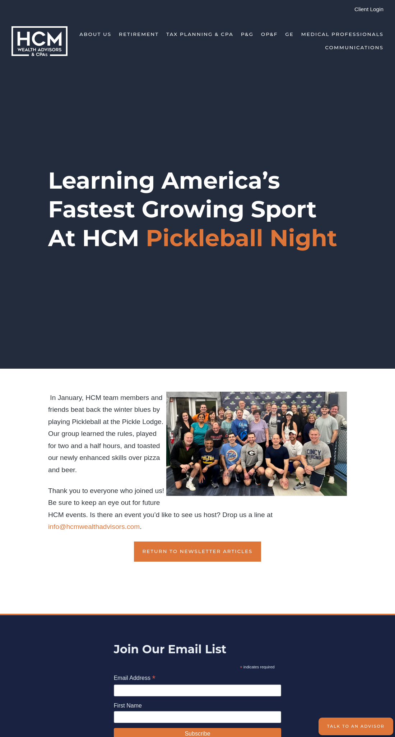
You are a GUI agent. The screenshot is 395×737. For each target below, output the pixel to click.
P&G (247, 34)
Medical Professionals (342, 34)
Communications (354, 47)
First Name (128, 706)
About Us (95, 34)
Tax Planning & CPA (199, 34)
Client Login (369, 9)
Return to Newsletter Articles (198, 551)
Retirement (139, 34)
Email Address (134, 678)
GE (289, 34)
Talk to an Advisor (356, 726)
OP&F (269, 34)
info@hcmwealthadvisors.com (94, 526)
